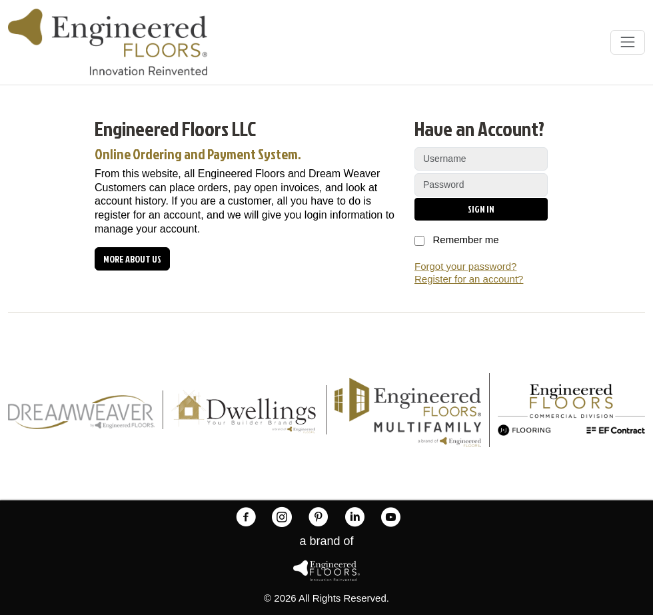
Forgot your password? (465, 266)
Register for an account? (468, 279)
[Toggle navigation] (627, 42)
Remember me (456, 241)
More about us (132, 259)
